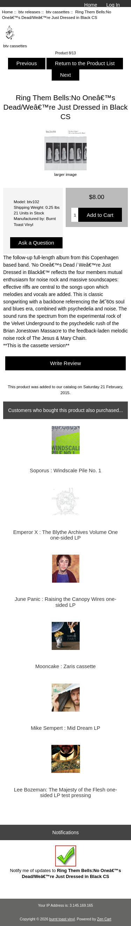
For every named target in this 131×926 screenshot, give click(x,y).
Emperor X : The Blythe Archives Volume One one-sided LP (65, 535)
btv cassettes (58, 11)
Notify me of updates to (65, 862)
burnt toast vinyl (62, 919)
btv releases (30, 11)
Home (90, 5)
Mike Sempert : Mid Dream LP (65, 728)
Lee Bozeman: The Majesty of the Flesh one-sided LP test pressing (65, 792)
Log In (113, 5)
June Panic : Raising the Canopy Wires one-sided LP (65, 602)
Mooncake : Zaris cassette (65, 666)
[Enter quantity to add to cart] (74, 215)
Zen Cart (104, 919)
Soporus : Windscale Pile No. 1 (65, 470)
